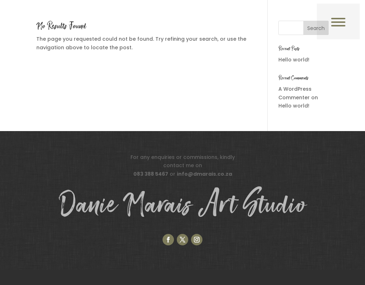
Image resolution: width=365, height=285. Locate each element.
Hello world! (293, 59)
